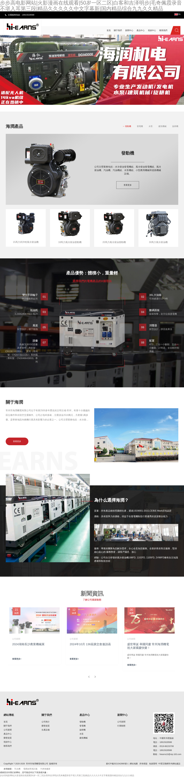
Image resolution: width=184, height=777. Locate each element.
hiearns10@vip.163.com (170, 754)
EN (177, 14)
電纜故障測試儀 (30, 769)
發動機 (128, 126)
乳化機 (17, 769)
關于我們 (8, 726)
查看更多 (128, 185)
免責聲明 (153, 763)
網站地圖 (134, 763)
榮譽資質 (8, 738)
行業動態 (121, 726)
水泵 (151, 126)
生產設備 (46, 730)
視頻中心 (8, 742)
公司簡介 (46, 722)
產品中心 (8, 734)
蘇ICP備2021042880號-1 (117, 763)
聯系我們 (8, 746)
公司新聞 (8, 730)
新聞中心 (122, 715)
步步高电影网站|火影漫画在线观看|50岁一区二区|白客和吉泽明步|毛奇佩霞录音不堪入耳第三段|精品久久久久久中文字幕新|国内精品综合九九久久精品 (67, 775)
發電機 (140, 126)
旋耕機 (175, 126)
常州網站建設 (174, 763)
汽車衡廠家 (45, 769)
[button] (82, 107)
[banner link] (92, 70)
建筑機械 (162, 126)
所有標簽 (143, 763)
